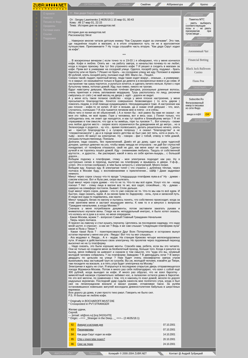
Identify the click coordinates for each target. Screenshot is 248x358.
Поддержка (49, 38)
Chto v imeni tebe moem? (91, 339)
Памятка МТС (197, 19)
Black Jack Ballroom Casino (198, 70)
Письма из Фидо (52, 22)
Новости (48, 17)
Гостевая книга (51, 30)
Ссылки (47, 34)
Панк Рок (198, 81)
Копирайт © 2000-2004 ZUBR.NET (128, 353)
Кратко (204, 4)
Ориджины (49, 26)
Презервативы (86, 329)
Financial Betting (198, 60)
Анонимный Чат (198, 51)
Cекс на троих (85, 344)
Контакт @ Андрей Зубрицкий (186, 353)
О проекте (49, 13)
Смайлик (146, 4)
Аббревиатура (175, 4)
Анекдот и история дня (90, 324)
